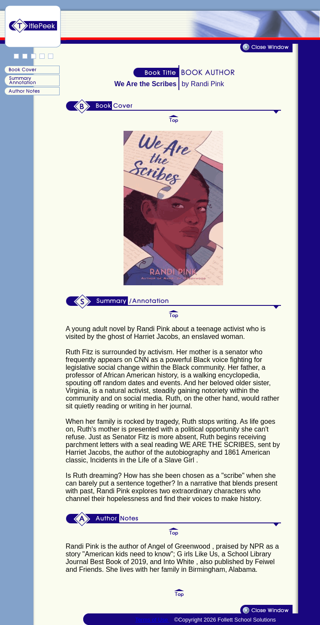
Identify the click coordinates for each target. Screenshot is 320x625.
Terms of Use (152, 619)
